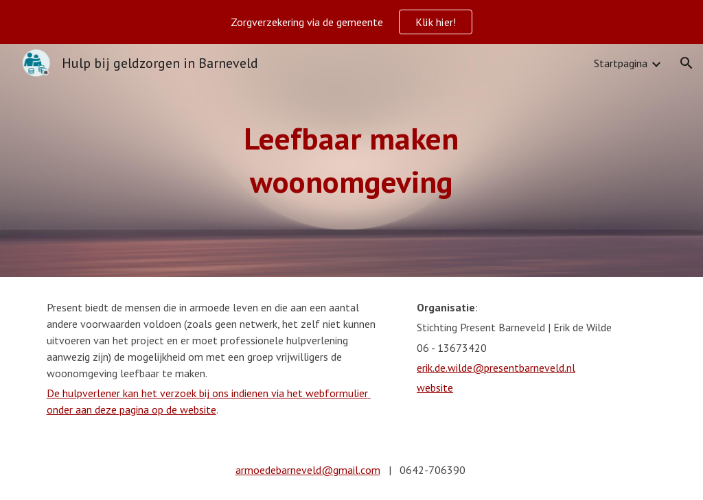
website (435, 387)
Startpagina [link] (620, 63)
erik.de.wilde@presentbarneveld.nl (496, 367)
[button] (686, 63)
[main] (351, 160)
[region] (351, 22)
